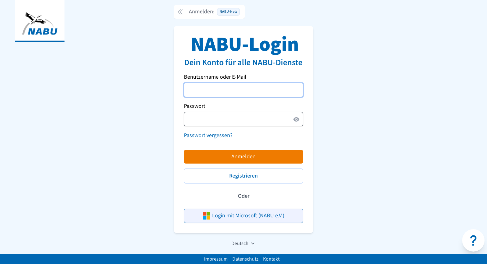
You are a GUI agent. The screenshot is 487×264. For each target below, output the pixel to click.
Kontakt (271, 259)
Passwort (194, 106)
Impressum (216, 259)
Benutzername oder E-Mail (215, 77)
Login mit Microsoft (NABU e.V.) (243, 216)
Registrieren (243, 176)
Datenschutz (245, 259)
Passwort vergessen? (208, 135)
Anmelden (243, 156)
